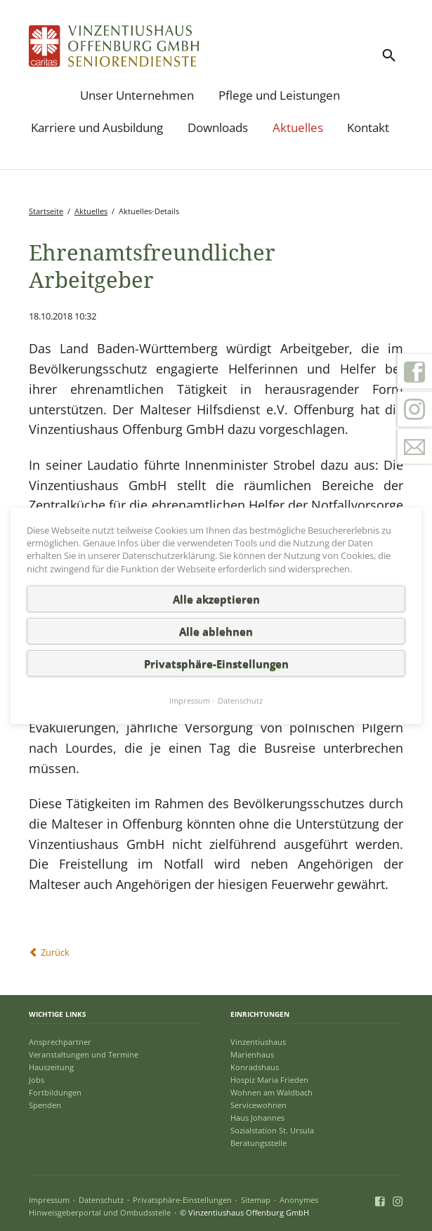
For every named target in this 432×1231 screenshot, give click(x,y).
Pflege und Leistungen (279, 95)
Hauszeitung (51, 1067)
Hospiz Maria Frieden (269, 1079)
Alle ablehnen (216, 631)
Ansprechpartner (60, 1041)
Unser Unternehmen (137, 95)
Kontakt (368, 127)
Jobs (36, 1079)
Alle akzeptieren (216, 598)
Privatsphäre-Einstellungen (182, 1199)
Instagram (414, 409)
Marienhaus (252, 1054)
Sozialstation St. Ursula (272, 1130)
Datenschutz (101, 1199)
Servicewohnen (258, 1105)
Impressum (49, 1199)
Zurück (55, 952)
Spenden (45, 1105)
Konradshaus (254, 1067)
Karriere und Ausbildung (97, 127)
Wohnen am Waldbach (271, 1092)
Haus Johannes (257, 1117)
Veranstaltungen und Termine (83, 1054)
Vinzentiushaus (258, 1041)
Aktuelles (298, 127)
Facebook (414, 371)
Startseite (46, 211)
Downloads (218, 127)
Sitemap (255, 1199)
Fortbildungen (55, 1092)
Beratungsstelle (258, 1143)
